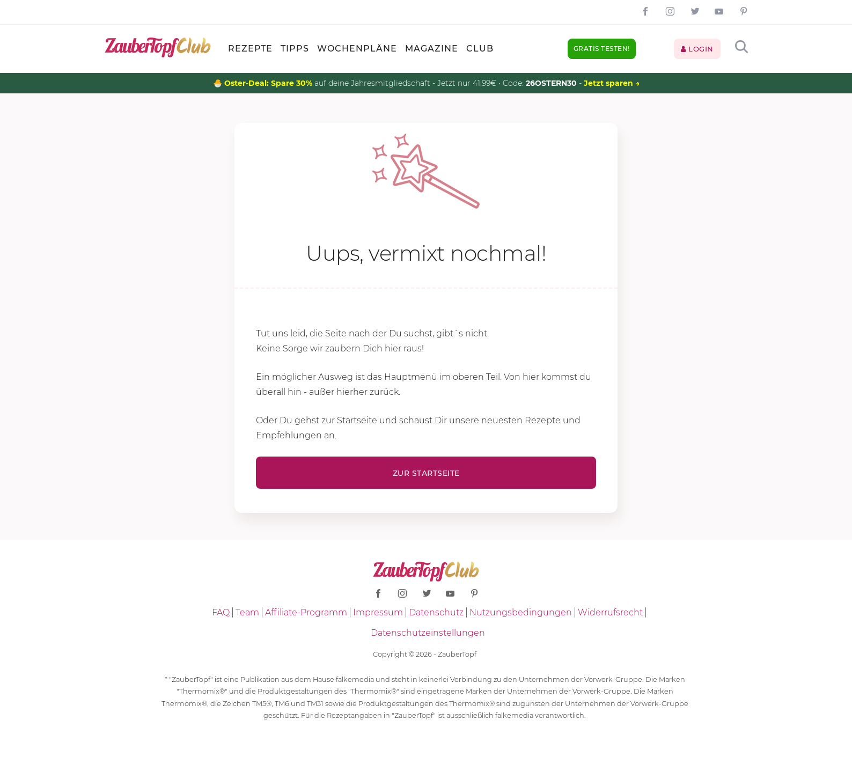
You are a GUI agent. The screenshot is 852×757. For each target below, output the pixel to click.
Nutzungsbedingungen (520, 612)
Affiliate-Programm (306, 612)
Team (247, 612)
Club (480, 48)
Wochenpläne (357, 48)
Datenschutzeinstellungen (428, 633)
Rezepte (250, 48)
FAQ (221, 612)
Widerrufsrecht (610, 612)
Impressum (378, 612)
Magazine (431, 48)
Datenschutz (436, 612)
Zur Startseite (426, 473)
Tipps (295, 48)
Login (697, 49)
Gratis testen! (602, 49)
